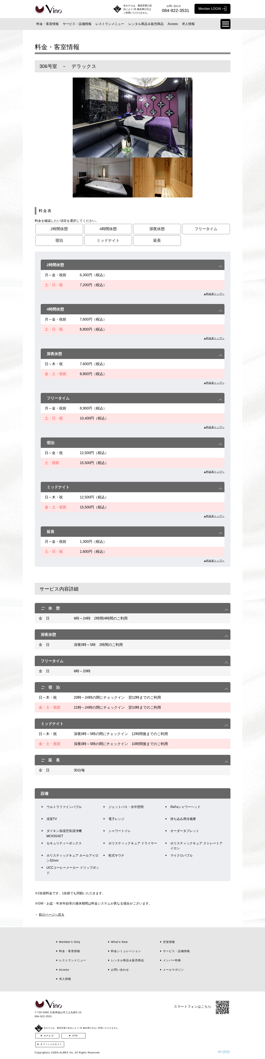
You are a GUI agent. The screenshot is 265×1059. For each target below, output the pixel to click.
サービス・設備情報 (77, 24)
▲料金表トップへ (214, 293)
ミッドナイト (108, 240)
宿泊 (59, 240)
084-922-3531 (43, 1016)
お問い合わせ (120, 969)
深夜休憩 (157, 229)
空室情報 (169, 941)
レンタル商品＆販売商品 (146, 24)
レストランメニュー (109, 24)
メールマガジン (173, 969)
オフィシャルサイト (51, 1044)
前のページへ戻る (51, 914)
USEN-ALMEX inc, (62, 1052)
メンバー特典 (172, 960)
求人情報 (188, 24)
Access (173, 24)
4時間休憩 (108, 229)
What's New (119, 941)
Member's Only (69, 941)
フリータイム (206, 229)
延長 (157, 240)
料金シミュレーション (126, 951)
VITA (75, 1035)
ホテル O (49, 1035)
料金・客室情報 (47, 24)
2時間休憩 (59, 229)
